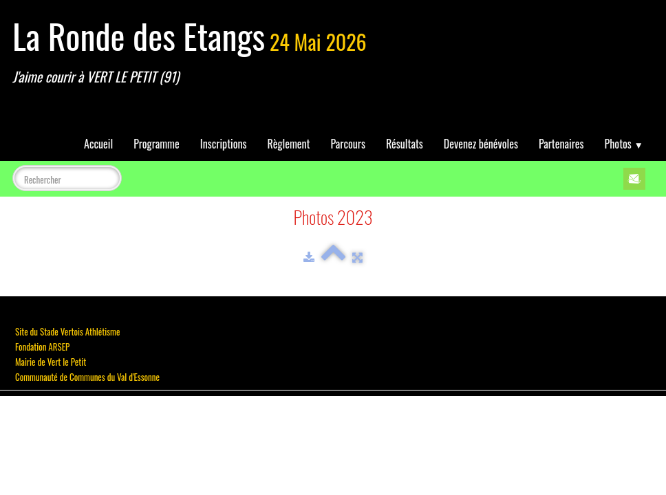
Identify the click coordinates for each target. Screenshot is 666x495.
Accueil (98, 143)
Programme (156, 143)
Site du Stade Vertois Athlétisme (67, 331)
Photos (624, 143)
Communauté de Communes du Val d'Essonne (87, 377)
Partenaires (561, 143)
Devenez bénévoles (481, 143)
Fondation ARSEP (42, 346)
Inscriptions (223, 143)
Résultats (404, 143)
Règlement (289, 143)
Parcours (348, 143)
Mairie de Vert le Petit (50, 361)
